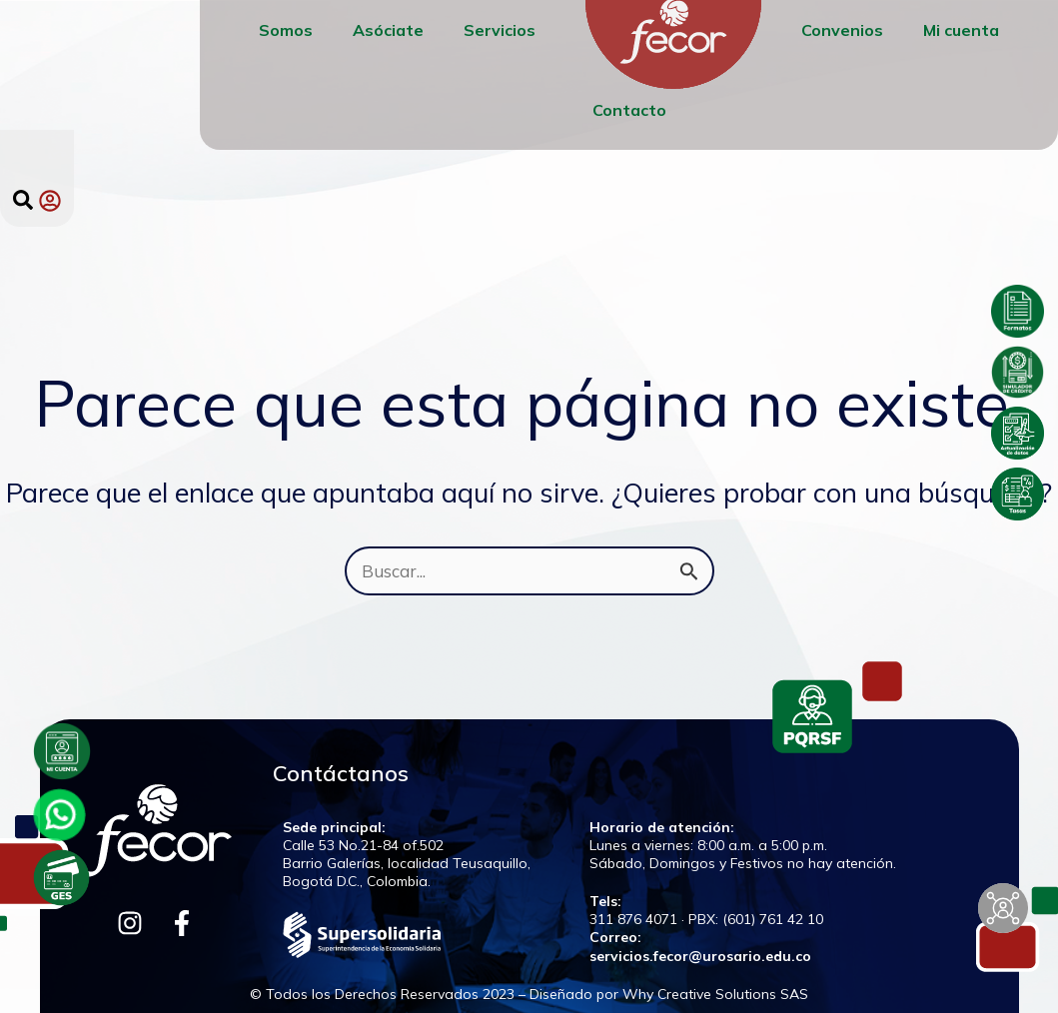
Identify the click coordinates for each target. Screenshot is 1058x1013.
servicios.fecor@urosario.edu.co (700, 956)
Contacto (629, 110)
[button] (23, 200)
